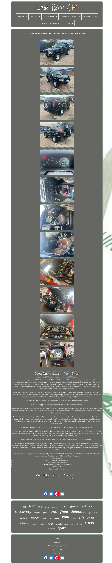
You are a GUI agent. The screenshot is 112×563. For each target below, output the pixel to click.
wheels (58, 524)
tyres (44, 513)
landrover (86, 506)
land (53, 511)
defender (78, 511)
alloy (66, 524)
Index (57, 538)
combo (23, 518)
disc (96, 512)
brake (72, 524)
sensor (51, 528)
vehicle (42, 524)
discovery (23, 511)
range (34, 517)
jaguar (79, 524)
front (64, 512)
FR (59, 553)
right (50, 524)
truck (75, 518)
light (32, 506)
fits (81, 517)
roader (45, 518)
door (34, 524)
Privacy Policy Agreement (57, 546)
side (63, 506)
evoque (37, 513)
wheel (90, 517)
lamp (24, 506)
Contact (57, 542)
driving (47, 507)
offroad (73, 506)
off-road (24, 523)
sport (62, 528)
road (66, 516)
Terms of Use (57, 549)
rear (40, 506)
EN (55, 553)
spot (90, 513)
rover (90, 522)
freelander (54, 518)
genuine (55, 507)
